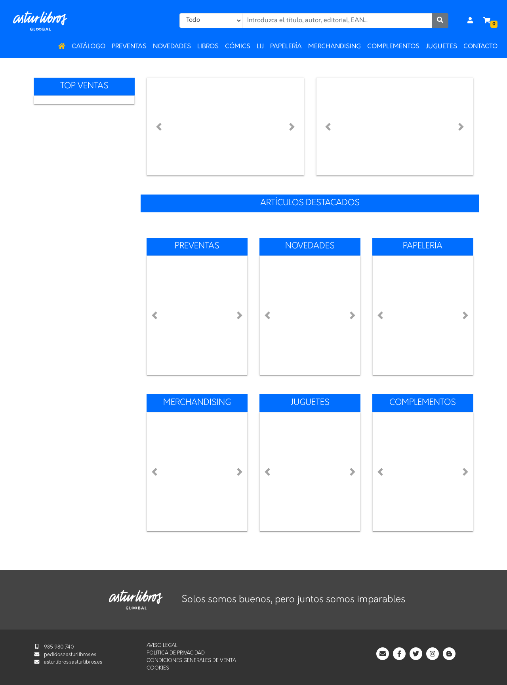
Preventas (129, 47)
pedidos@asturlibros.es (70, 654)
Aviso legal (162, 645)
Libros (208, 47)
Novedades (172, 47)
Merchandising (334, 47)
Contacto (480, 47)
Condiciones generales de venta (191, 660)
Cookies (158, 668)
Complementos (393, 47)
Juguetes (441, 47)
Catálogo (88, 47)
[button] (158, 126)
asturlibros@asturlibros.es (73, 662)
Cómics (237, 47)
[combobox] (337, 20)
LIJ (260, 47)
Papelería (286, 47)
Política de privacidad (176, 653)
